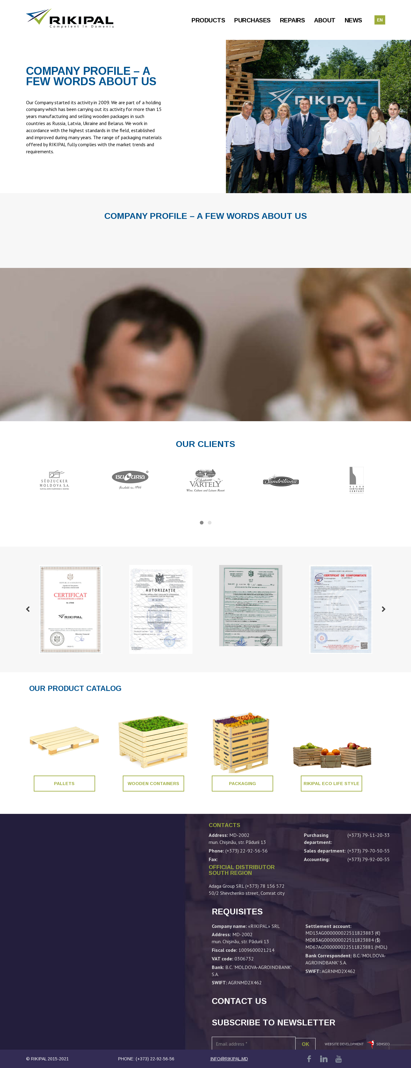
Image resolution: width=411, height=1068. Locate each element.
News (353, 20)
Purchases (252, 20)
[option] (71, 609)
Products (208, 20)
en (380, 19)
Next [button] (384, 609)
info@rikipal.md (229, 1058)
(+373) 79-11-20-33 (368, 835)
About (324, 20)
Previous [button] (28, 609)
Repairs (292, 20)
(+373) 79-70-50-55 (368, 851)
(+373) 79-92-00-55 (368, 859)
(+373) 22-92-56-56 (155, 1058)
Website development (345, 1044)
